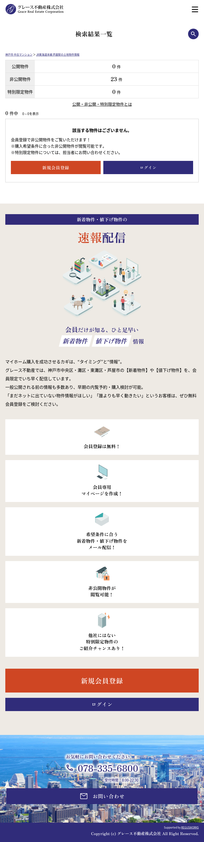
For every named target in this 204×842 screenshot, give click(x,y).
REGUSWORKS (190, 827)
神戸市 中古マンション (18, 54)
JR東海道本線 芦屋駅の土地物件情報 (57, 54)
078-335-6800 (108, 767)
